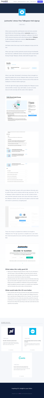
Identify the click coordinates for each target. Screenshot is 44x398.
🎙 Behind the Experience (22, 1)
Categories (15, 1)
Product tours (22, 24)
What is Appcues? (33, 1)
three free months (30, 39)
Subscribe (40, 1)
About (28, 1)
